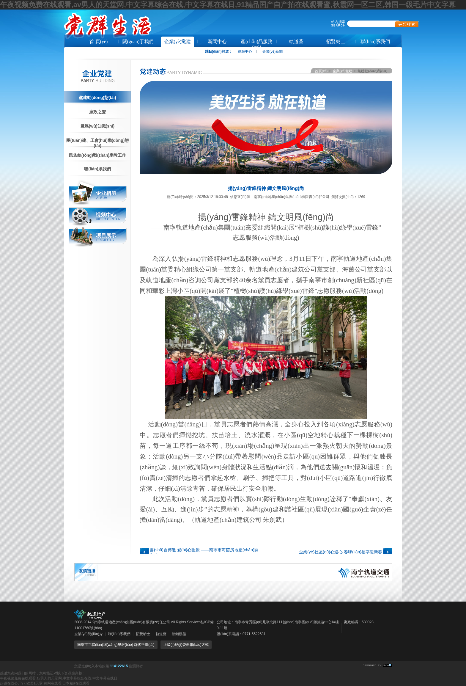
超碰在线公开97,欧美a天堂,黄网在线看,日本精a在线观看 (44, 683)
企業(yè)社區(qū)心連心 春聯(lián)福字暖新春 (340, 552)
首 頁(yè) (98, 41)
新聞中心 (217, 41)
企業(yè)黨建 (177, 41)
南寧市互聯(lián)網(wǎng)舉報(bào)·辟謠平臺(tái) (116, 645)
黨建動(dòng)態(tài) (97, 97)
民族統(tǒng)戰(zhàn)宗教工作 (97, 155)
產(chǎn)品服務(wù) (257, 43)
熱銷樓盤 (179, 634)
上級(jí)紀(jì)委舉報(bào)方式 (186, 645)
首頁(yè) (321, 71)
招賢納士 (335, 41)
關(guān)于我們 (138, 41)
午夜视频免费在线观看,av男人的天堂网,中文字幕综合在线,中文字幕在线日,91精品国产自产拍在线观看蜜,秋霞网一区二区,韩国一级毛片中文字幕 (228, 5)
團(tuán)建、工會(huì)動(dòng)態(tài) (97, 143)
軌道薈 (296, 41)
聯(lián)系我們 (375, 41)
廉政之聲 (97, 111)
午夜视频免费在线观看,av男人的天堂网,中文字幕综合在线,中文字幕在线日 (58, 678)
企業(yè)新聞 (272, 51)
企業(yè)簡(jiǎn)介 (88, 634)
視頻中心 (245, 51)
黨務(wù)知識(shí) (97, 126)
